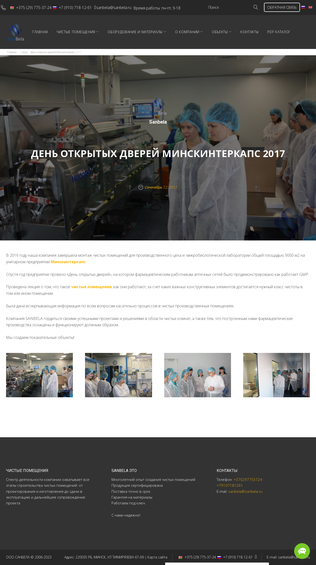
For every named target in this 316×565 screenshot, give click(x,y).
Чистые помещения (95, 40)
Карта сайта (157, 557)
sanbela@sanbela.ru (123, 6)
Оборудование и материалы (154, 40)
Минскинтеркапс (68, 270)
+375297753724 (248, 479)
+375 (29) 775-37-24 (34, 6)
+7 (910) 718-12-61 (75, 6)
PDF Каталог (298, 40)
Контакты (269, 40)
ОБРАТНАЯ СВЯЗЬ (83, 16)
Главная (59, 40)
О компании (207, 40)
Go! (53, 16)
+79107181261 (230, 485)
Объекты (239, 40)
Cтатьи (23, 60)
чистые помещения (91, 295)
